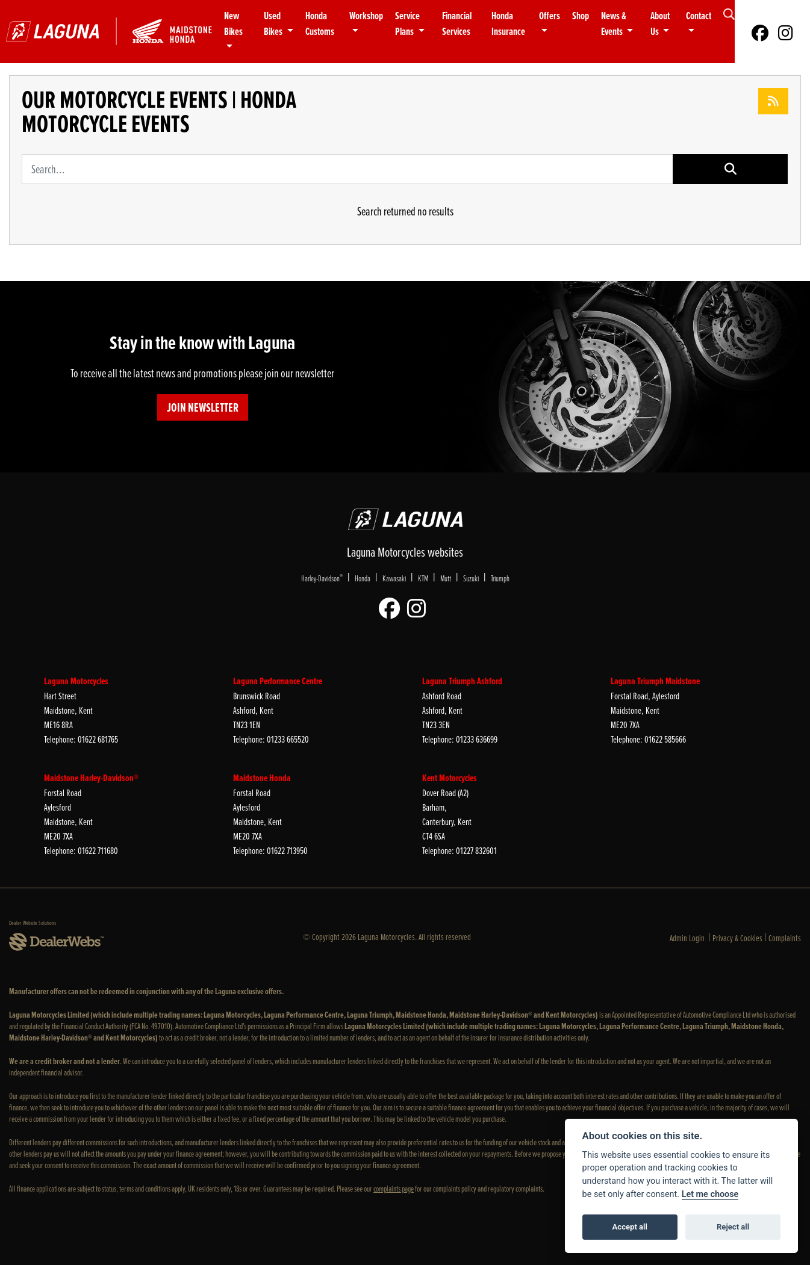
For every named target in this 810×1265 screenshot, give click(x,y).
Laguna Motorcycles (76, 681)
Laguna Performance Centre (277, 681)
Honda (362, 578)
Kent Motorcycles (449, 778)
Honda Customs (319, 23)
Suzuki (471, 578)
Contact (698, 15)
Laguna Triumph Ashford (462, 681)
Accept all (629, 1226)
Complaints (784, 938)
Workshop (366, 15)
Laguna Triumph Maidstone (655, 681)
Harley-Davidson (322, 578)
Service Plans (407, 23)
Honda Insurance (508, 23)
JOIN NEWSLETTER (202, 407)
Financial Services (457, 23)
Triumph (500, 578)
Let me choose (710, 1194)
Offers (549, 15)
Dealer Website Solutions (32, 922)
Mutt (445, 578)
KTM (423, 578)
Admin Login (687, 938)
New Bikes (233, 23)
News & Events (613, 23)
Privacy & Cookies (737, 938)
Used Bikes (274, 23)
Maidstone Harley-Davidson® (91, 778)
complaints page (393, 1188)
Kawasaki (394, 578)
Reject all (733, 1226)
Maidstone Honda (262, 778)
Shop (580, 15)
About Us (660, 23)
